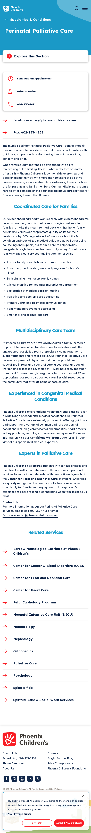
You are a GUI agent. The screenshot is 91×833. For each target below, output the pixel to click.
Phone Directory (13, 763)
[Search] (77, 8)
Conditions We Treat (44, 437)
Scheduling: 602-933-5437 (19, 758)
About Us (8, 768)
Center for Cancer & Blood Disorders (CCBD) (49, 566)
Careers (53, 753)
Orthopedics (23, 651)
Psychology (22, 675)
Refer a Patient (27, 91)
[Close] (83, 795)
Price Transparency (60, 763)
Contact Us (10, 753)
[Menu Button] (85, 8)
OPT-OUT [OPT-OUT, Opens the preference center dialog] (37, 822)
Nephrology (23, 639)
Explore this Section (31, 56)
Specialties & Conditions (30, 19)
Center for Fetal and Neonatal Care (32, 478)
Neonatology (24, 627)
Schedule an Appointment (34, 78)
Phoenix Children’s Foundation (67, 768)
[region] (46, 811)
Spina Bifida (23, 688)
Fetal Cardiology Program (34, 602)
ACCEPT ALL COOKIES (69, 822)
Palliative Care (25, 663)
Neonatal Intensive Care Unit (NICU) (43, 614)
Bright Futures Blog (60, 758)
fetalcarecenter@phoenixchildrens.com (44, 120)
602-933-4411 (26, 104)
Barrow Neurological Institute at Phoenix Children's (46, 551)
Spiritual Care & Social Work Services (43, 700)
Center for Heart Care (30, 590)
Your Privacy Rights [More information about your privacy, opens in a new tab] (19, 814)
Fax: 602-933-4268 (28, 132)
